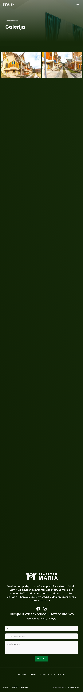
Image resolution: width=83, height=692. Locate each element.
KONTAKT (63, 674)
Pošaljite (41, 659)
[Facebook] (38, 609)
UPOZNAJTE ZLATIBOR (47, 674)
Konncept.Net (74, 686)
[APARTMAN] (9, 5)
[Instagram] (45, 609)
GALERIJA (32, 674)
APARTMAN (20, 674)
